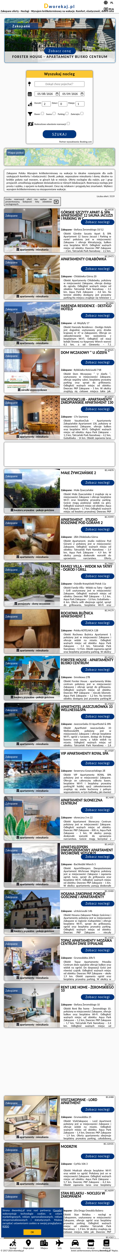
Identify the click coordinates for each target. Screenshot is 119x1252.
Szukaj (59, 134)
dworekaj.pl (59, 6)
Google (58, 1210)
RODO (5, 1226)
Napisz (115, 1250)
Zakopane (11, 216)
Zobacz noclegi (97, 222)
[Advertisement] (59, 1062)
